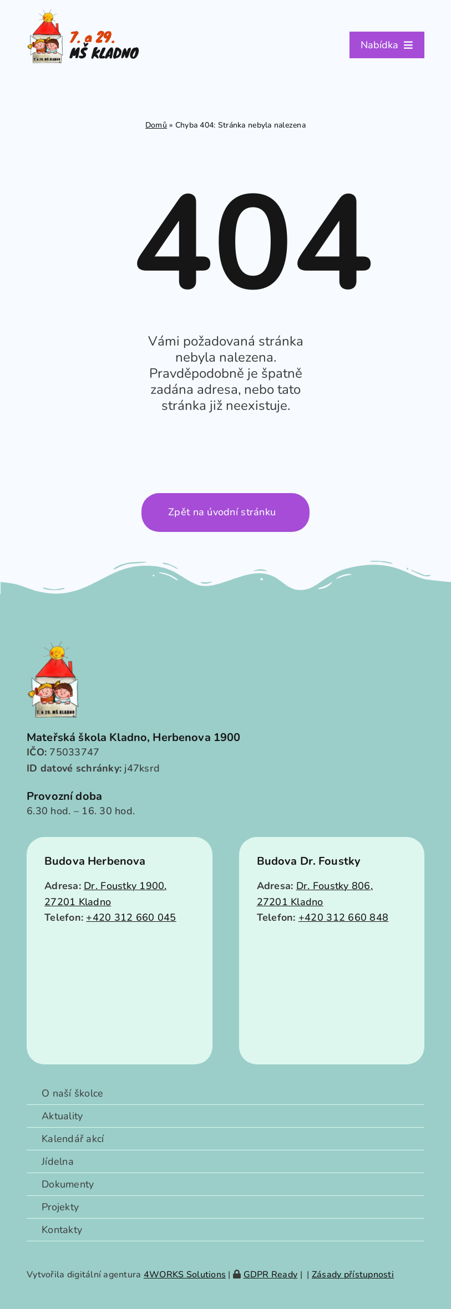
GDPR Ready (271, 1275)
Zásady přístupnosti (353, 1275)
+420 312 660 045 (131, 917)
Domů (156, 125)
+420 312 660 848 (343, 917)
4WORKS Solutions (185, 1275)
